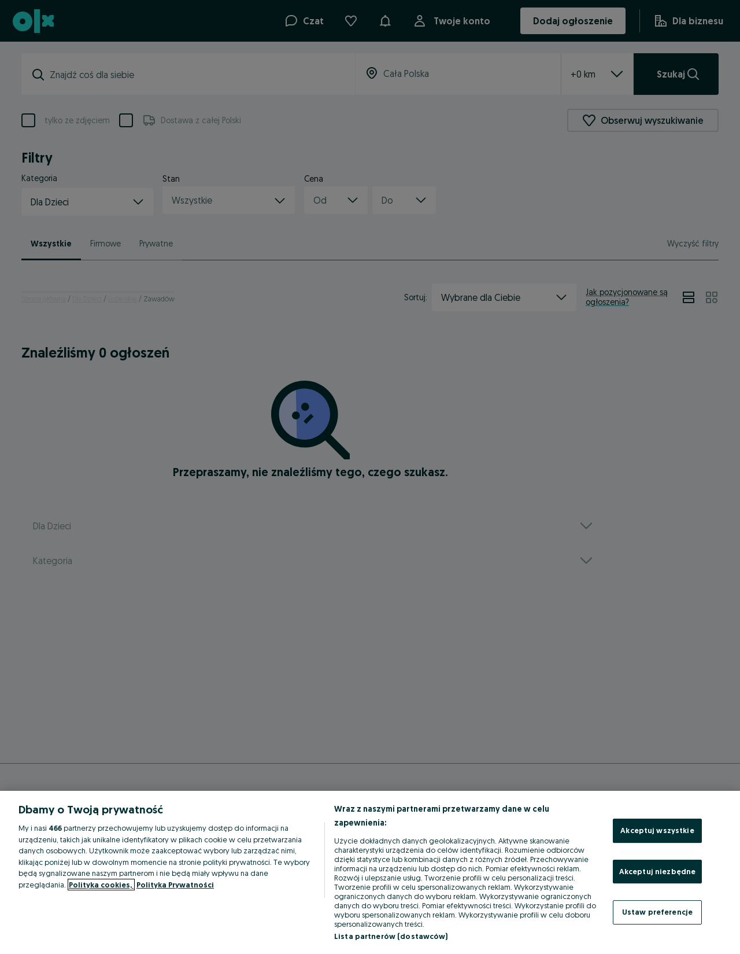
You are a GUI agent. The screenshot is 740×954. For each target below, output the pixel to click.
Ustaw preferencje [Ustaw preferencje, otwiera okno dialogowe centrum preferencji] (657, 911)
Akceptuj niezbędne (657, 871)
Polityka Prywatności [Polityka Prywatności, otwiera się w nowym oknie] (175, 884)
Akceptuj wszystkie (657, 830)
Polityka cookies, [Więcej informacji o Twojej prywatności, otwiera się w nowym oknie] (101, 884)
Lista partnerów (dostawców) (391, 936)
